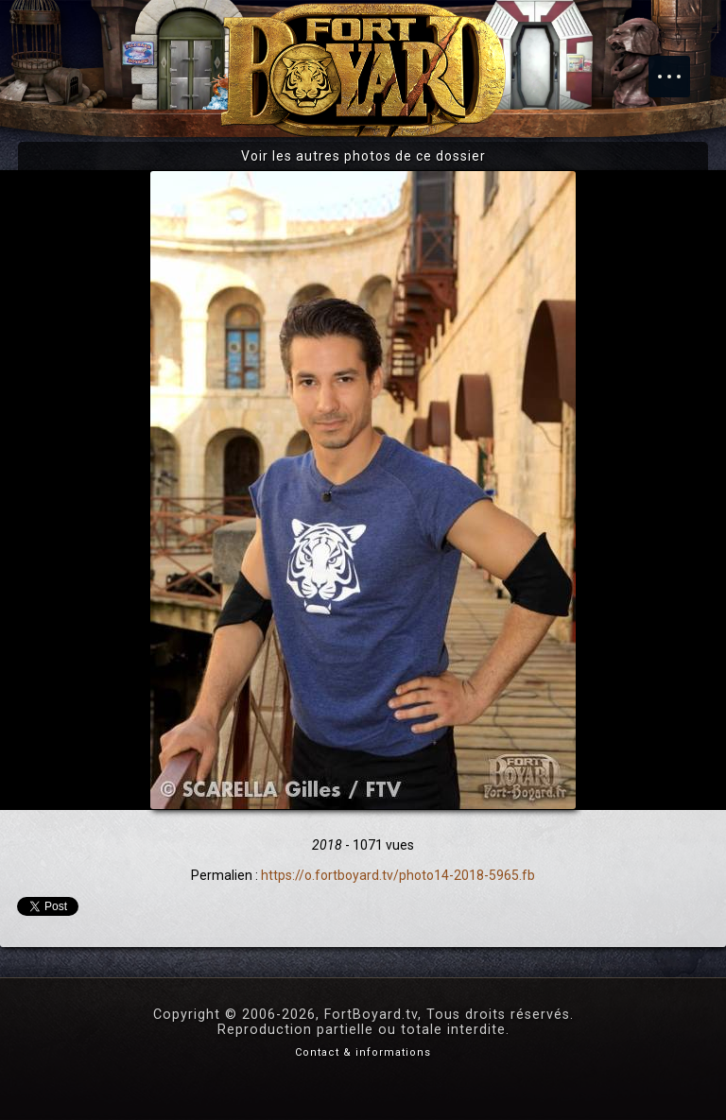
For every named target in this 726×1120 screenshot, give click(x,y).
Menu (678, 67)
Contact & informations (363, 1052)
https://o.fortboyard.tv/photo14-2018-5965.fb (398, 875)
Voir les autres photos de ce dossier (363, 156)
